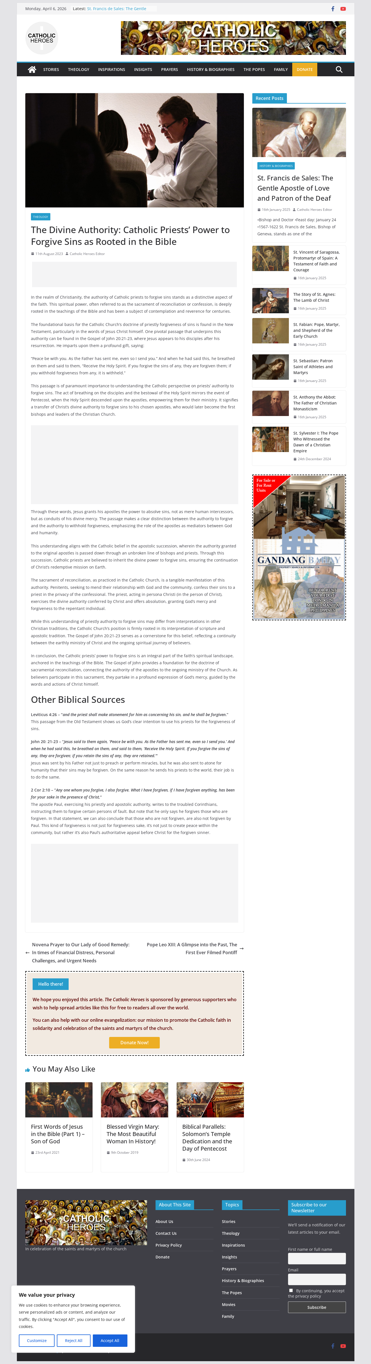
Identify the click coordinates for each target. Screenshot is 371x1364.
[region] (73, 1319)
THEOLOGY (78, 69)
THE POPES (254, 69)
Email (293, 1270)
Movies (228, 1304)
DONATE (305, 69)
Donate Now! (134, 1042)
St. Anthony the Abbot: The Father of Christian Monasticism (315, 403)
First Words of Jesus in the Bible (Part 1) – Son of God (58, 1134)
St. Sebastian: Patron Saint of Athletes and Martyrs (313, 366)
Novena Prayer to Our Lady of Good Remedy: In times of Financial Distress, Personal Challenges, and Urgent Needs (77, 953)
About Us (164, 1221)
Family (228, 1316)
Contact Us (166, 1233)
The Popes (232, 1292)
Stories (228, 1221)
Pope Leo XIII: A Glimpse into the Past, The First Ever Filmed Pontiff (195, 949)
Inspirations (233, 1245)
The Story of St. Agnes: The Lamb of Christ (314, 297)
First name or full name (310, 1249)
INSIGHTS (143, 69)
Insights (229, 1257)
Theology (40, 217)
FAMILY (281, 69)
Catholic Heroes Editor (87, 253)
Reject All (73, 1340)
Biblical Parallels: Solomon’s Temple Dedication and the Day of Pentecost (207, 1137)
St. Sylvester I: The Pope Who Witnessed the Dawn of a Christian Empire (315, 441)
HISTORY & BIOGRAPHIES (211, 69)
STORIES (51, 69)
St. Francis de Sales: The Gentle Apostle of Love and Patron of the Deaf (295, 188)
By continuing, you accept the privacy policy (316, 1293)
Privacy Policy (169, 1245)
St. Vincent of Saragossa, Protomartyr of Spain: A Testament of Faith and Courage (316, 260)
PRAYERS (169, 69)
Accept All (110, 1340)
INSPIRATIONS (111, 69)
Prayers (229, 1268)
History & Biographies (276, 166)
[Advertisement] (134, 274)
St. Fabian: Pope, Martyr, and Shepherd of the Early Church (316, 330)
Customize (37, 1340)
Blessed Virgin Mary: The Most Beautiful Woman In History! (133, 1134)
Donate (163, 1257)
